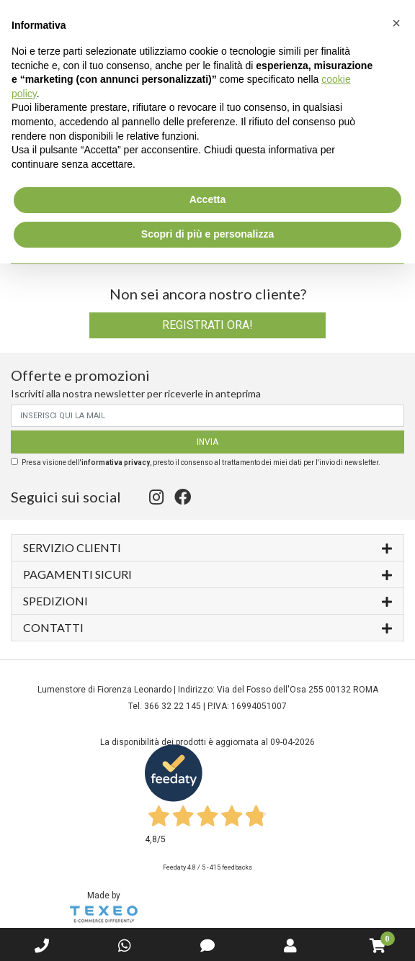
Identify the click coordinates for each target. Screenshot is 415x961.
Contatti (207, 626)
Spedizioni (207, 600)
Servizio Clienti (207, 546)
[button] (396, 23)
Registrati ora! (207, 325)
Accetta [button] (207, 199)
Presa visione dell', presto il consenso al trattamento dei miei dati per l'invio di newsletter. (201, 462)
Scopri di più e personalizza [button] (207, 234)
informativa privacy (115, 462)
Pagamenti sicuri (207, 573)
